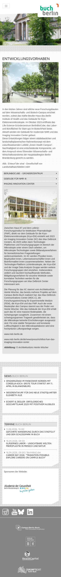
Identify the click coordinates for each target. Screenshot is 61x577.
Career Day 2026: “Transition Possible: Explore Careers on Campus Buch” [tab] (27, 455)
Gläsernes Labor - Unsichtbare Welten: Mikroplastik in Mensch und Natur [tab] (28, 443)
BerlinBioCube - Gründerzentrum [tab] (31, 173)
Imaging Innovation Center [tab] (31, 183)
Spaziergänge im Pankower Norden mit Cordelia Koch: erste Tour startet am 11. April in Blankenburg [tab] (28, 383)
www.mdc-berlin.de (13, 334)
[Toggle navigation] (6, 6)
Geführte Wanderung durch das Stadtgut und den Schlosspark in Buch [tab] (29, 432)
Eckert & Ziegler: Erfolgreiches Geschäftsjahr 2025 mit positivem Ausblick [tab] (29, 402)
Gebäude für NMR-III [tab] (31, 178)
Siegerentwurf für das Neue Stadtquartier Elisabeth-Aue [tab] (30, 393)
